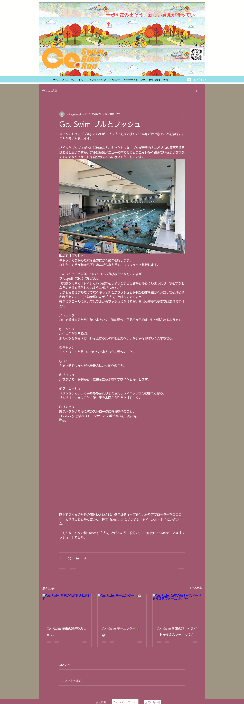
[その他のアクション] (183, 114)
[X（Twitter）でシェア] (69, 558)
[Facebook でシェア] (60, 558)
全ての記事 (50, 90)
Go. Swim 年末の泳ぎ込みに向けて (66, 631)
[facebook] (196, 45)
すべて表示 (196, 587)
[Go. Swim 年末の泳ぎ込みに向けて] (66, 608)
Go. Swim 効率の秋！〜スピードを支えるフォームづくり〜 (176, 632)
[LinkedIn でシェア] (77, 558)
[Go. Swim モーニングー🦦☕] (122, 608)
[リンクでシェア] (85, 558)
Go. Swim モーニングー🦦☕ (120, 631)
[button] (197, 91)
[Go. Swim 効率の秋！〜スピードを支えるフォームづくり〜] (177, 608)
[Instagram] (201, 45)
